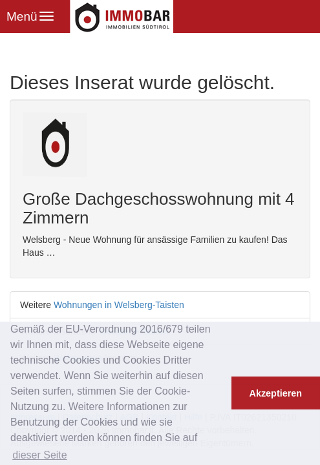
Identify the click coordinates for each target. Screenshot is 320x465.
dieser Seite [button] (39, 455)
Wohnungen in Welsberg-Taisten (119, 305)
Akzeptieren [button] (276, 393)
